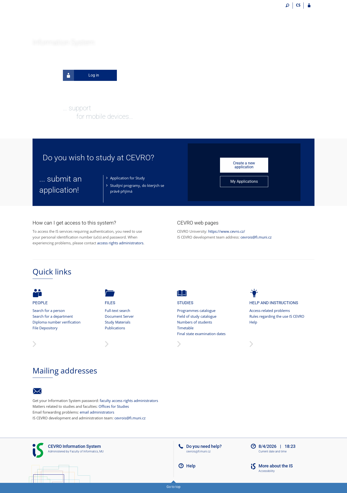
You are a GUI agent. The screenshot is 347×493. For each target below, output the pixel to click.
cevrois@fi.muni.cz (256, 237)
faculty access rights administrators (129, 400)
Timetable (185, 327)
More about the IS (276, 465)
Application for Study (127, 178)
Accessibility (267, 471)
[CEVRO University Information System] (60, 19)
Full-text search (117, 310)
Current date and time (273, 451)
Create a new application (244, 165)
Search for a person (49, 310)
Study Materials (117, 322)
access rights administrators (120, 242)
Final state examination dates (201, 333)
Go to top (173, 487)
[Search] (287, 5)
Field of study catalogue (196, 316)
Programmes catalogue (196, 310)
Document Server (119, 316)
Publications (115, 327)
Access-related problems (269, 310)
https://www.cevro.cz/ (226, 231)
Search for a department (53, 316)
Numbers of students (194, 322)
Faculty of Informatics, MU (87, 451)
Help (253, 322)
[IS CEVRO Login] (309, 5)
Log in (81, 75)
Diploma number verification (56, 322)
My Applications (244, 181)
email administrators (97, 412)
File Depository (45, 327)
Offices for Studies (114, 406)
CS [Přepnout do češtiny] (298, 5)
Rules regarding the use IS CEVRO (276, 316)
